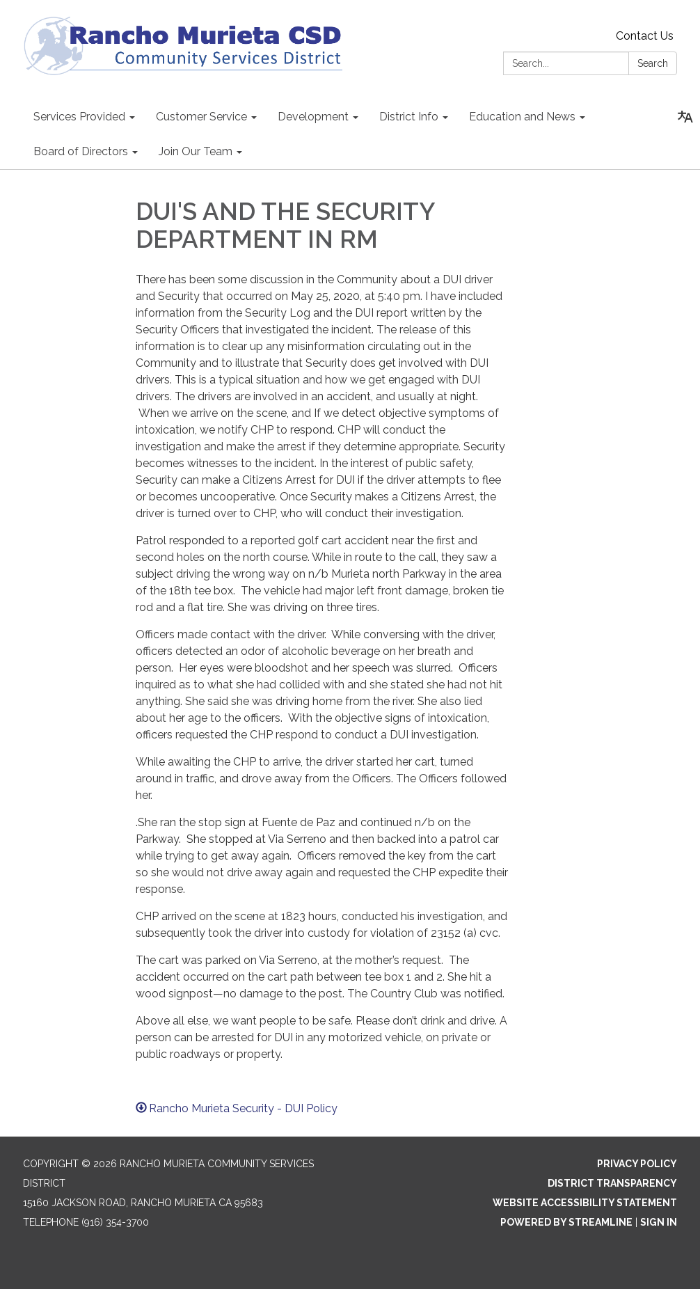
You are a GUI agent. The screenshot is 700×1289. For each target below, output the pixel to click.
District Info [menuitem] (408, 116)
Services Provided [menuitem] (79, 116)
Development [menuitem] (313, 116)
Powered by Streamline (566, 1222)
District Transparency (612, 1183)
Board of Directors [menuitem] (80, 151)
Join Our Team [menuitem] (195, 151)
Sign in (658, 1222)
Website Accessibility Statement (585, 1202)
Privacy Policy (637, 1163)
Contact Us (645, 35)
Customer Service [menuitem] (201, 116)
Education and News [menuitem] (522, 116)
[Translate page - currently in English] (685, 117)
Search (652, 63)
